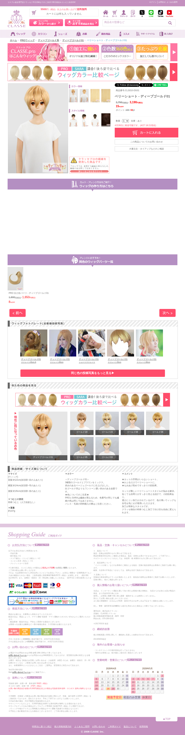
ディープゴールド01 (73, 40)
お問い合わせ (98, 726)
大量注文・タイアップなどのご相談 (146, 149)
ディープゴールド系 (48, 40)
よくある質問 (172, 2)
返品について (130, 726)
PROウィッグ (27, 40)
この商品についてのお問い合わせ (146, 142)
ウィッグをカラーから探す (46, 22)
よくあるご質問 (81, 726)
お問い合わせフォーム (17, 655)
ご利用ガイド (114, 726)
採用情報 (143, 726)
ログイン (152, 2)
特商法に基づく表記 (41, 726)
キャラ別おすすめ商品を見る (82, 22)
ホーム (13, 40)
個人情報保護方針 (63, 726)
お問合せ (162, 2)
